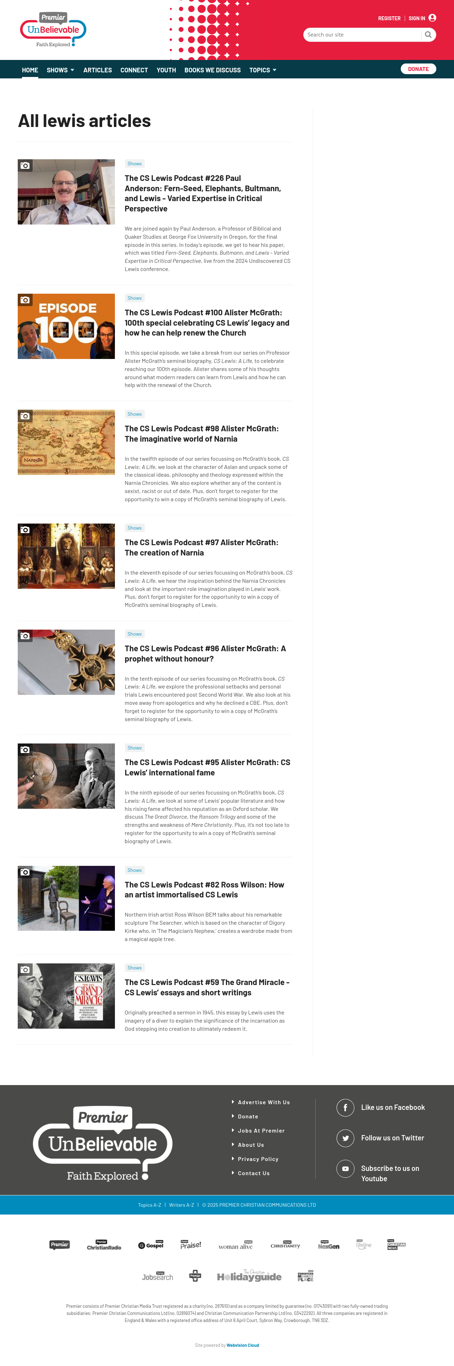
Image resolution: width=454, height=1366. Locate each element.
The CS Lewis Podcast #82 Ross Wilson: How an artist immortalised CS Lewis (204, 889)
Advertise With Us (264, 1102)
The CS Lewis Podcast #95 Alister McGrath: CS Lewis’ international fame (207, 767)
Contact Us (254, 1172)
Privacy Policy (258, 1158)
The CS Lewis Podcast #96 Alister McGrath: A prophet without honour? (205, 653)
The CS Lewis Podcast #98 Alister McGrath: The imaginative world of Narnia (202, 433)
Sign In (417, 18)
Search (428, 35)
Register (389, 18)
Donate (248, 1116)
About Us (251, 1144)
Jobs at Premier (261, 1130)
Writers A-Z (181, 1205)
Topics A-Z (149, 1205)
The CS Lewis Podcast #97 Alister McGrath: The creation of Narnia (202, 547)
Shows (135, 163)
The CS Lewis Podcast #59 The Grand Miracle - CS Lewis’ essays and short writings (207, 987)
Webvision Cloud (243, 1345)
